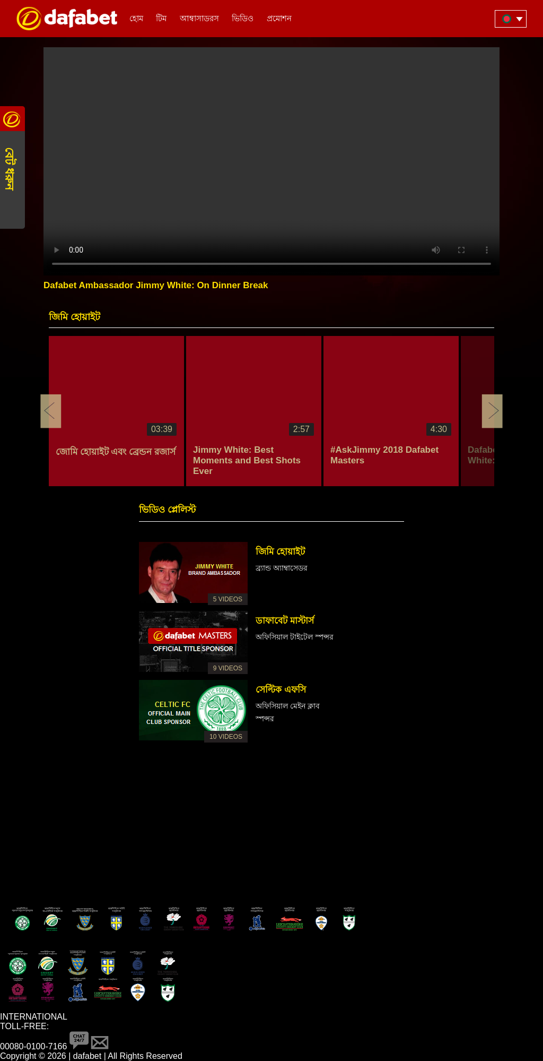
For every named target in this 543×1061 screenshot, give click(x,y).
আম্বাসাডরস (199, 18)
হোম (136, 18)
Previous (51, 411)
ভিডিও (242, 18)
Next (492, 411)
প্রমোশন (279, 18)
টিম (161, 18)
